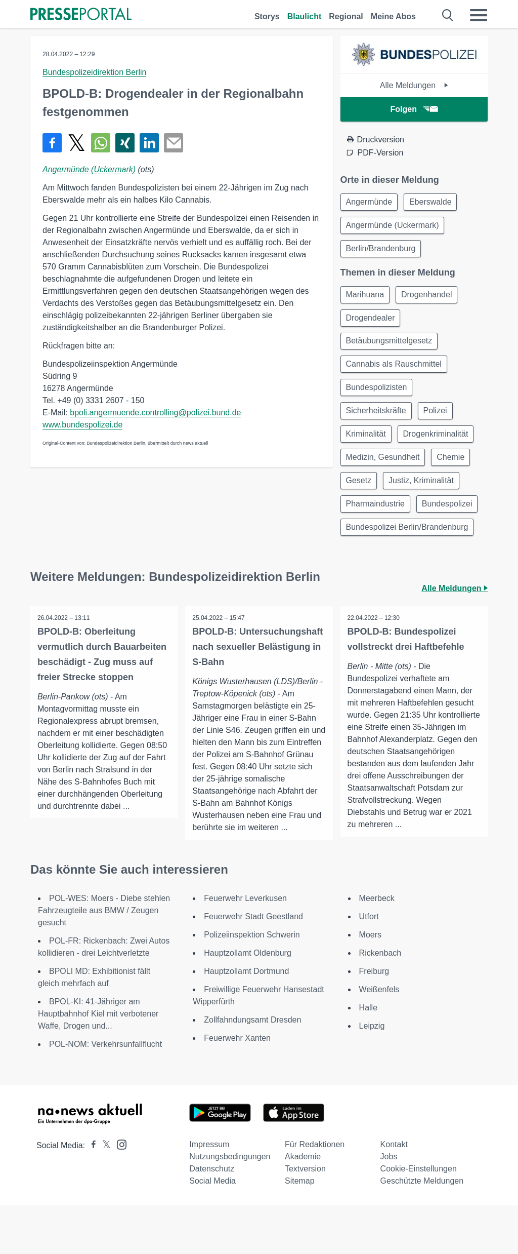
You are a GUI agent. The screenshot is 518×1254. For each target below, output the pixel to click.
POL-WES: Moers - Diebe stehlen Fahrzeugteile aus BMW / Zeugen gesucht (104, 959)
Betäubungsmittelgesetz (390, 346)
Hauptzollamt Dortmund (246, 1019)
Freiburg (374, 1019)
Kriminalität (367, 444)
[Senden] (173, 142)
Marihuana (366, 298)
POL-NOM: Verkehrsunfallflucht (105, 1092)
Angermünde (370, 202)
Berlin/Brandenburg (382, 251)
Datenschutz (211, 1217)
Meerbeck (377, 947)
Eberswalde (433, 202)
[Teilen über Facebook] (52, 142)
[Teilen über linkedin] (149, 142)
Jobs (389, 1205)
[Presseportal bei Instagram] (118, 1192)
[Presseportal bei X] (103, 1194)
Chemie (453, 468)
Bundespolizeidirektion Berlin (94, 72)
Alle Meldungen (414, 85)
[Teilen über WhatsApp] (100, 142)
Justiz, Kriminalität (424, 492)
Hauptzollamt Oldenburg (247, 1001)
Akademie (303, 1205)
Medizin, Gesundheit (384, 468)
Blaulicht (304, 16)
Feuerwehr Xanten (237, 1086)
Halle (368, 1056)
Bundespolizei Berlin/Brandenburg (408, 565)
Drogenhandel (429, 298)
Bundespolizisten (377, 395)
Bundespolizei (372, 541)
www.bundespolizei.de (82, 424)
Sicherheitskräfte (377, 419)
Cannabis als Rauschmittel (395, 371)
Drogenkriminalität (438, 444)
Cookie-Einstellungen (418, 1217)
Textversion (305, 1217)
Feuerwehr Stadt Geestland (253, 965)
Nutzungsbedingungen (229, 1205)
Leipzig (372, 1074)
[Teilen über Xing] (125, 142)
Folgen (414, 109)
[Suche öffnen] (448, 15)
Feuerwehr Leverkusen (245, 947)
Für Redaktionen (314, 1193)
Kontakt (394, 1193)
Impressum (209, 1193)
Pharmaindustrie (376, 517)
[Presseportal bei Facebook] (90, 1194)
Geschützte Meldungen (422, 1229)
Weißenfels (379, 1038)
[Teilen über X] (76, 142)
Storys (267, 16)
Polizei (438, 419)
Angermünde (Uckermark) (89, 169)
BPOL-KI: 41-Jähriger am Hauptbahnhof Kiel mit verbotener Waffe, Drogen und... (98, 1062)
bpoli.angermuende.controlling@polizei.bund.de (155, 412)
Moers (370, 983)
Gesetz (360, 492)
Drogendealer (371, 322)
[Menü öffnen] (478, 15)
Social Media (212, 1229)
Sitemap (300, 1229)
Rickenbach (380, 1001)
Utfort (369, 965)
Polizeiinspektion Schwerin (251, 983)
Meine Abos (393, 16)
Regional (346, 16)
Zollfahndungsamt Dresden (252, 1068)
